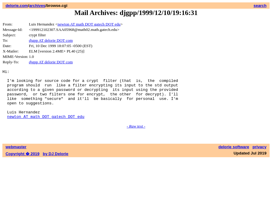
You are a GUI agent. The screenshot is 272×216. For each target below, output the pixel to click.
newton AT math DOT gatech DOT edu (89, 24)
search (260, 5)
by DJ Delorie (55, 163)
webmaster (15, 156)
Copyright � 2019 (22, 163)
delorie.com (16, 5)
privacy (259, 156)
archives (37, 5)
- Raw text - (136, 136)
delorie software (234, 156)
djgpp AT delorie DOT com (51, 40)
